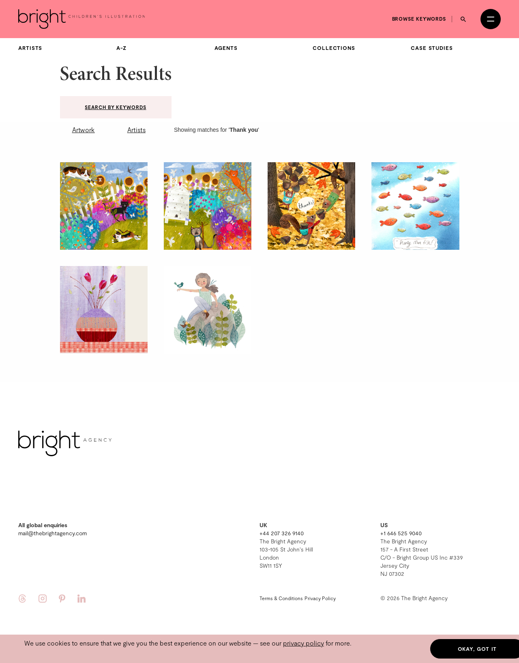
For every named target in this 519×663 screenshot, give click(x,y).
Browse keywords (419, 18)
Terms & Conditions (281, 598)
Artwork (83, 129)
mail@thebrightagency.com (52, 533)
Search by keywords (115, 107)
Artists (30, 48)
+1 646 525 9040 (401, 533)
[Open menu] (490, 19)
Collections (334, 48)
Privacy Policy (320, 598)
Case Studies (432, 48)
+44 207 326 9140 (282, 533)
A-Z (121, 48)
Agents (225, 48)
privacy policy (303, 643)
